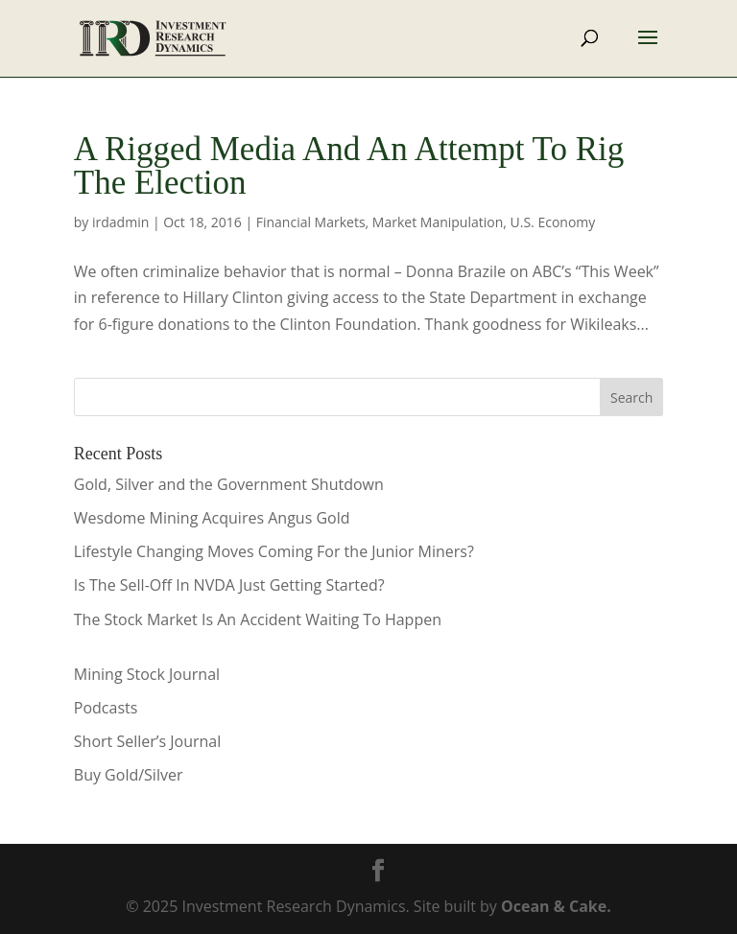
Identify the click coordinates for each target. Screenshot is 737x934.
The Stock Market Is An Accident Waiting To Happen (257, 619)
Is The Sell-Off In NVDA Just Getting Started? (229, 584)
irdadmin (120, 222)
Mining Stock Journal (147, 674)
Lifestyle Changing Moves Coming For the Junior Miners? (274, 551)
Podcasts (106, 707)
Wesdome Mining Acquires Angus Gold (212, 517)
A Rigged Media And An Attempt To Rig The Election (349, 165)
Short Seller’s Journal (147, 741)
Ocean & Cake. (556, 906)
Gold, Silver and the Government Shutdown (229, 484)
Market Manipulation (437, 222)
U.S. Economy (553, 222)
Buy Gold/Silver (128, 774)
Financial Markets (311, 222)
